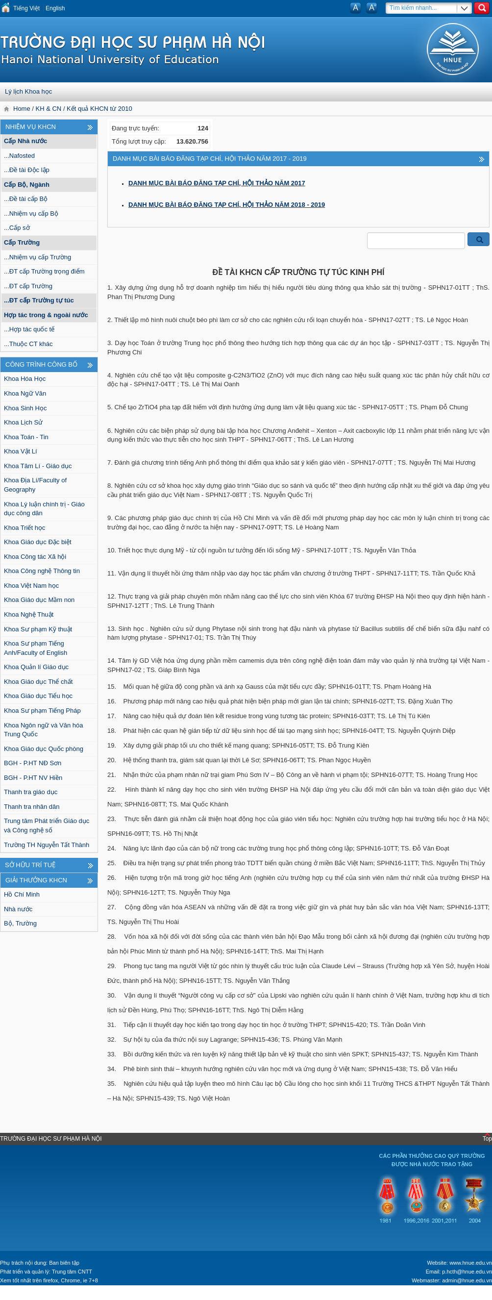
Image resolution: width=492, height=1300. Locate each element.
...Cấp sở (17, 227)
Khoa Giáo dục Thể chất (38, 681)
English (55, 8)
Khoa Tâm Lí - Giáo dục (38, 466)
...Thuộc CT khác (28, 344)
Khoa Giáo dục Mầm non (39, 599)
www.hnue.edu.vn (470, 1263)
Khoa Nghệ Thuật (28, 614)
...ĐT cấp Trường (28, 286)
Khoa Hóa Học (25, 378)
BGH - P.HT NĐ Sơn (32, 763)
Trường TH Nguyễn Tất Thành (46, 845)
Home (22, 108)
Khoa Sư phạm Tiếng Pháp (42, 710)
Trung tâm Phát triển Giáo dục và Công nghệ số (46, 825)
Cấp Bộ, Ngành (26, 184)
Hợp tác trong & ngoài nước (46, 315)
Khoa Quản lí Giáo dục (36, 667)
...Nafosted (19, 155)
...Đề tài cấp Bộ (26, 198)
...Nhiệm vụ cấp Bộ (31, 213)
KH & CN (49, 108)
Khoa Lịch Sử (23, 422)
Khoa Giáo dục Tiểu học (38, 696)
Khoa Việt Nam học (31, 585)
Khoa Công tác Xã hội (35, 556)
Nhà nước (18, 909)
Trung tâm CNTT (72, 1272)
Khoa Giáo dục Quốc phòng (43, 748)
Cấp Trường (22, 242)
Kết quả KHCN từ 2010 (99, 108)
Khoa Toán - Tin (26, 437)
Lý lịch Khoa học (28, 91)
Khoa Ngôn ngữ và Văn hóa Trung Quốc (43, 730)
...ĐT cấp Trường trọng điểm (44, 271)
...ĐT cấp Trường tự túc (39, 300)
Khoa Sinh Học (25, 408)
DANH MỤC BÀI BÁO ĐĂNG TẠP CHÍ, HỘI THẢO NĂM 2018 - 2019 (226, 204)
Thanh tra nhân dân (31, 806)
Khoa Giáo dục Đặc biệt (38, 542)
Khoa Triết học (24, 527)
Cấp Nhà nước (25, 141)
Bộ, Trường (20, 923)
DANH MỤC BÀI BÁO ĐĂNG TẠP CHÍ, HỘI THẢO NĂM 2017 (216, 183)
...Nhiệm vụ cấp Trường (37, 257)
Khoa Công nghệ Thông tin (42, 571)
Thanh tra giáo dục (30, 792)
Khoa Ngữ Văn (25, 393)
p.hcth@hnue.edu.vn (467, 1272)
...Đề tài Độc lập (26, 170)
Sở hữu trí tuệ (30, 865)
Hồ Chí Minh (22, 894)
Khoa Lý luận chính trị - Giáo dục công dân (44, 508)
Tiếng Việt (26, 8)
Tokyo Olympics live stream (41, 1295)
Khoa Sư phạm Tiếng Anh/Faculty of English (35, 648)
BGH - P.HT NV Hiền (33, 777)
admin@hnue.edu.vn (467, 1280)
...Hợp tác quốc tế (29, 329)
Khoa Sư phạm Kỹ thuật (38, 629)
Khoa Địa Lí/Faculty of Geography (35, 484)
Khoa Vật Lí (20, 451)
